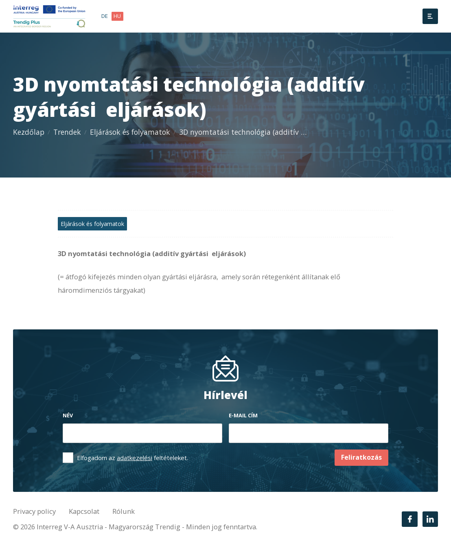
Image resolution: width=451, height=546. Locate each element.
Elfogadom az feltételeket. (132, 457)
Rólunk (123, 511)
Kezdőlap (28, 132)
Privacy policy (34, 511)
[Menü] (430, 16)
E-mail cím (243, 415)
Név (68, 415)
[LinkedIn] (430, 519)
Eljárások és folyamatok (130, 132)
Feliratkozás (361, 457)
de (104, 16)
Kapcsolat (84, 511)
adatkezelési (134, 458)
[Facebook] (409, 519)
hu (117, 16)
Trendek (67, 132)
